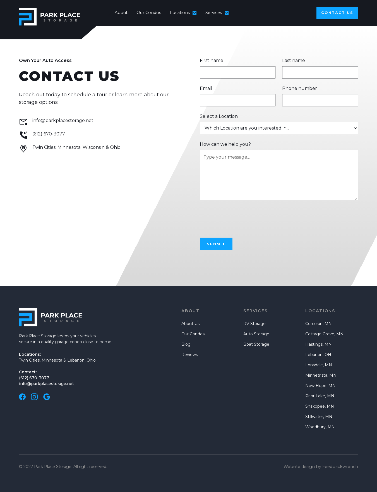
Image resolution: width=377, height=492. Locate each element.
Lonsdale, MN (318, 364)
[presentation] (242, 218)
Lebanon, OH (318, 354)
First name (211, 60)
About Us (190, 323)
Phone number (299, 88)
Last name (293, 60)
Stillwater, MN (318, 416)
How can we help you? (225, 144)
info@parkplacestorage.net (46, 383)
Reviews (189, 354)
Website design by (321, 466)
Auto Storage (256, 333)
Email (206, 88)
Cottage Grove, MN (324, 333)
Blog (186, 344)
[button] (183, 13)
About (121, 12)
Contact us (337, 13)
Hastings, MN (318, 344)
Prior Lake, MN (319, 395)
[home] (62, 13)
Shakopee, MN (319, 406)
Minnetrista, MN (321, 375)
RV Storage (254, 323)
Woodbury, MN (320, 426)
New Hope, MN (320, 385)
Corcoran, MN (318, 323)
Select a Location (219, 116)
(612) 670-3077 (34, 377)
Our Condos (148, 12)
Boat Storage (256, 344)
